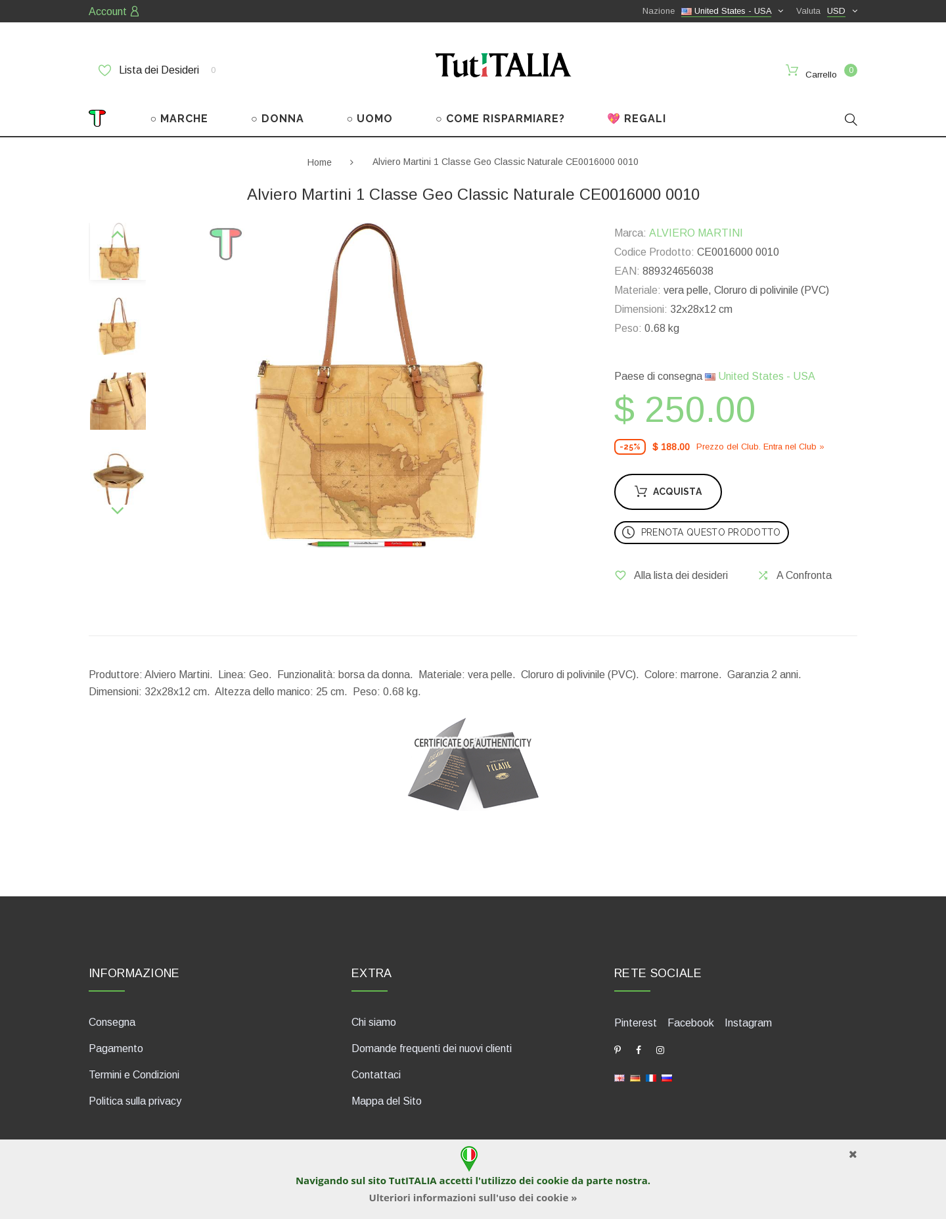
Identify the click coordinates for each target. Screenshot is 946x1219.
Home (319, 160)
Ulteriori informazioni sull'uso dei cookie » (473, 1197)
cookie (553, 1180)
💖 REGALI (636, 117)
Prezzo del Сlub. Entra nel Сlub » (760, 445)
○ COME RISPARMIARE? (500, 117)
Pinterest (635, 1021)
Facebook (690, 1021)
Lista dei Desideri (157, 70)
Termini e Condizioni (134, 1073)
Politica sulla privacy (135, 1099)
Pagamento (116, 1047)
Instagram (748, 1021)
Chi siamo (373, 1020)
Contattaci (376, 1073)
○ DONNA (277, 117)
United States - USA (760, 374)
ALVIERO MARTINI (696, 231)
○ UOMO (370, 117)
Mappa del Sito (386, 1099)
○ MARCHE (179, 117)
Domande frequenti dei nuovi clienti (431, 1047)
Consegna (112, 1020)
